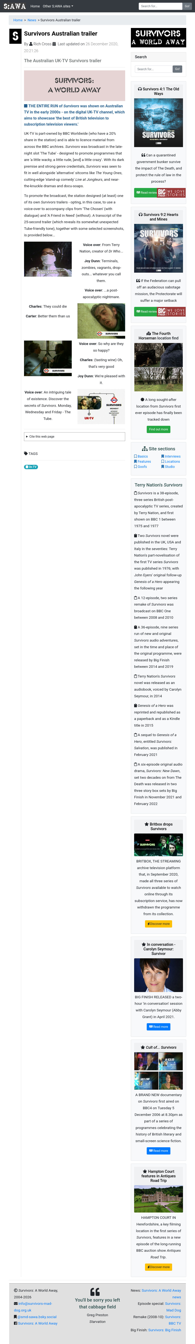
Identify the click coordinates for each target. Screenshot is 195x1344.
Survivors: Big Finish (164, 1330)
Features (144, 461)
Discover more (158, 924)
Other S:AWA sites (56, 6)
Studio (170, 467)
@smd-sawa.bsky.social (37, 1317)
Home (35, 6)
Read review (147, 192)
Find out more (158, 429)
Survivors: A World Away (37, 1323)
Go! (187, 6)
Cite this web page (41, 436)
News (32, 20)
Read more (158, 1027)
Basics (143, 456)
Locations (172, 461)
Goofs (142, 467)
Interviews (172, 456)
